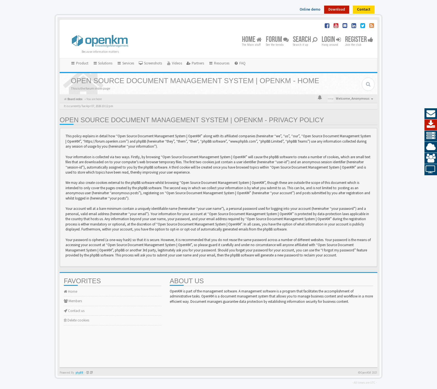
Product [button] (79, 63)
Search (305, 39)
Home (252, 39)
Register (359, 39)
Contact (363, 9)
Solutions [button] (103, 63)
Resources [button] (218, 63)
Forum (277, 39)
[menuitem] (150, 63)
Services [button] (125, 63)
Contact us (74, 310)
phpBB (79, 372)
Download (336, 9)
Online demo (310, 9)
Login (331, 39)
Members (73, 301)
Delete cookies (76, 320)
